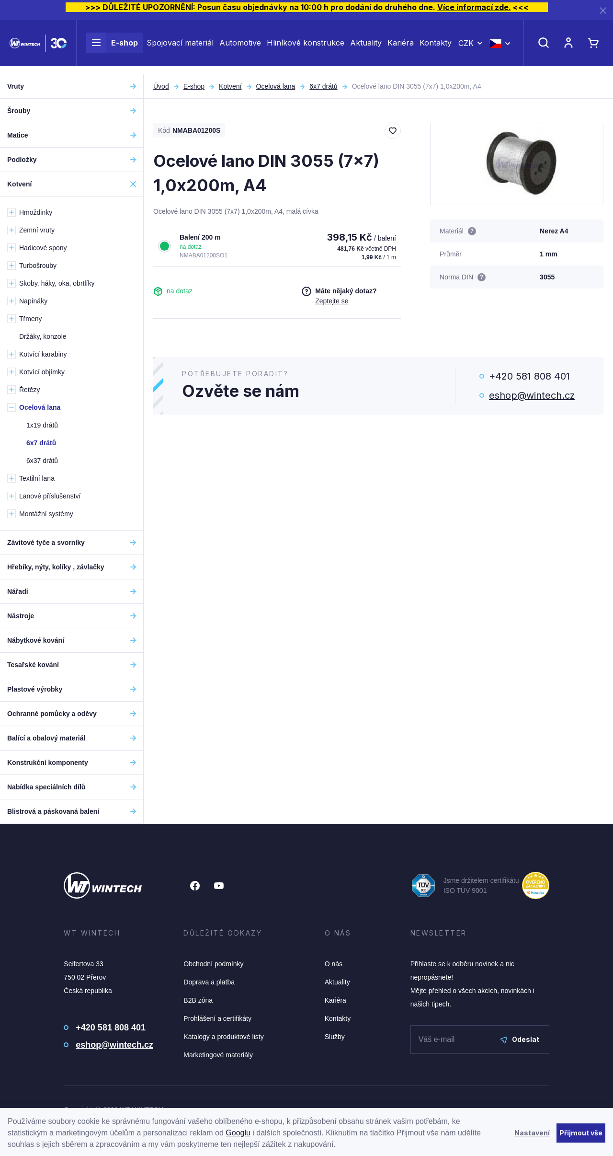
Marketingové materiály (218, 1055)
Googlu (238, 1133)
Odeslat (519, 1039)
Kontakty (436, 47)
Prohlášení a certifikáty (217, 1018)
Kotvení (230, 86)
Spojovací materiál (180, 47)
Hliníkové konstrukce (305, 47)
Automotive (240, 47)
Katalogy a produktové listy (223, 1036)
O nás (333, 964)
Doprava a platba (209, 982)
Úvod (161, 86)
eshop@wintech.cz (532, 395)
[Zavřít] (603, 10)
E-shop (112, 47)
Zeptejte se (331, 301)
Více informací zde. (474, 7)
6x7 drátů (323, 86)
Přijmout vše (580, 1133)
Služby (335, 1036)
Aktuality (366, 47)
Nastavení (532, 1133)
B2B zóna (198, 1000)
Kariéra (400, 47)
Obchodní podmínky (213, 964)
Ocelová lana (275, 86)
